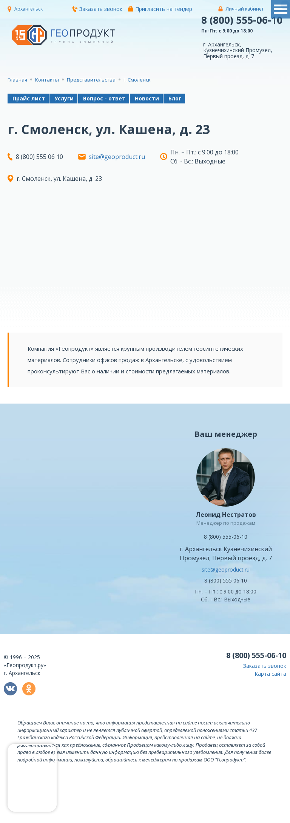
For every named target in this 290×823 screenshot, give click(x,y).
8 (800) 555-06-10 (241, 20)
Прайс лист (28, 98)
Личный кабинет (245, 9)
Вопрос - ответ (104, 98)
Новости (147, 98)
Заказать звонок (97, 8)
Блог (174, 98)
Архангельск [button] (28, 9)
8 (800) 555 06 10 (225, 580)
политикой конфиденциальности (129, 817)
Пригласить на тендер (160, 8)
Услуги (64, 98)
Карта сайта (270, 673)
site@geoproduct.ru (117, 157)
